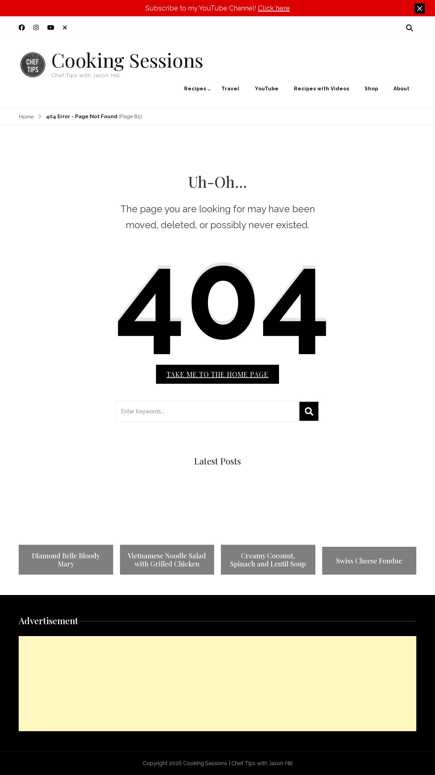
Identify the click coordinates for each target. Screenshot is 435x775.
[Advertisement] (217, 683)
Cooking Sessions (127, 59)
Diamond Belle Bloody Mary (66, 560)
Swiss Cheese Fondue (369, 561)
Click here (274, 8)
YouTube (267, 88)
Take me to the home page (217, 374)
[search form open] (409, 27)
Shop (371, 88)
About (402, 88)
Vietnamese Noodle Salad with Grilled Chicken (167, 560)
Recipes (195, 88)
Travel (231, 88)
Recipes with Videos (321, 88)
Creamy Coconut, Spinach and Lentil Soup (268, 560)
